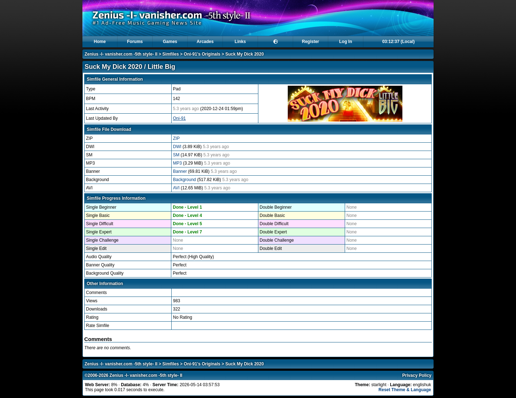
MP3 (178, 163)
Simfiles (170, 54)
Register (310, 41)
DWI (178, 146)
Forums (135, 41)
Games (170, 41)
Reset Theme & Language (404, 389)
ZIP (176, 138)
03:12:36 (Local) (398, 41)
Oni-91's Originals (202, 54)
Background (185, 179)
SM (177, 154)
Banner (180, 171)
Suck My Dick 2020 (244, 54)
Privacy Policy (416, 375)
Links (240, 41)
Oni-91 (179, 118)
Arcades (205, 41)
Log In (345, 41)
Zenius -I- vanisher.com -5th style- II (121, 54)
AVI (177, 187)
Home (100, 41)
